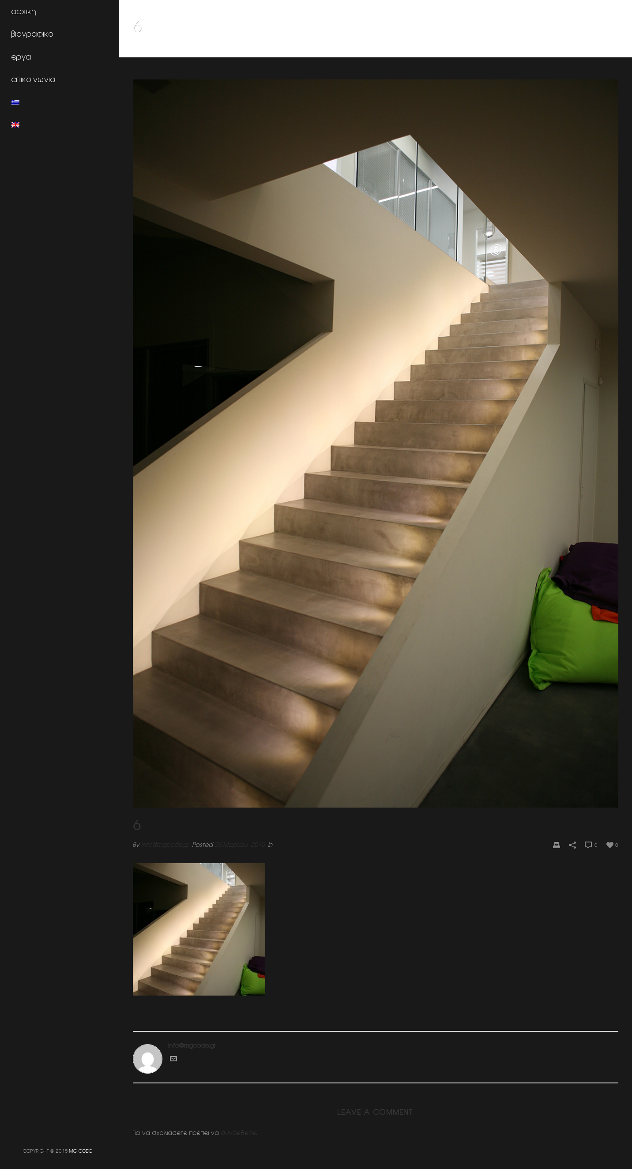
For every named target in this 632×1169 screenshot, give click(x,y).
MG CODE (80, 1150)
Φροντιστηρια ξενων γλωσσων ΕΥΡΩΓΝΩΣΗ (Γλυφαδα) (535, 49)
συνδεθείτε (238, 1133)
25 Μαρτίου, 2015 (239, 844)
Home (454, 49)
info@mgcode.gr (165, 844)
